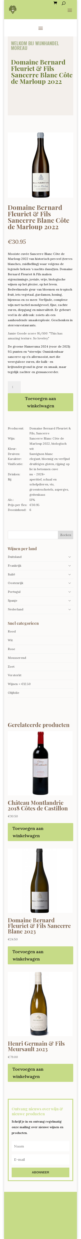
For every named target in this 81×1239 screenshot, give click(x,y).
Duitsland (15, 557)
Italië (11, 574)
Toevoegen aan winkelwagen (40, 402)
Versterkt (14, 675)
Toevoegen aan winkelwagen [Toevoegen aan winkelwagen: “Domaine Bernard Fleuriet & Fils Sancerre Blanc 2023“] (28, 955)
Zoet (11, 666)
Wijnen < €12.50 (19, 684)
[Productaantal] (14, 387)
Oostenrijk (15, 583)
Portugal (14, 592)
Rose (11, 649)
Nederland (15, 609)
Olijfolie (13, 693)
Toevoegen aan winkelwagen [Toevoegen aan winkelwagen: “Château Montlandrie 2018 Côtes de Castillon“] (28, 832)
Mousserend (17, 658)
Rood (12, 631)
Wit (10, 640)
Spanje (12, 600)
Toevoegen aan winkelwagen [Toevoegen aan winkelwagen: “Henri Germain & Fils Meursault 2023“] (28, 1072)
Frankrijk (14, 566)
